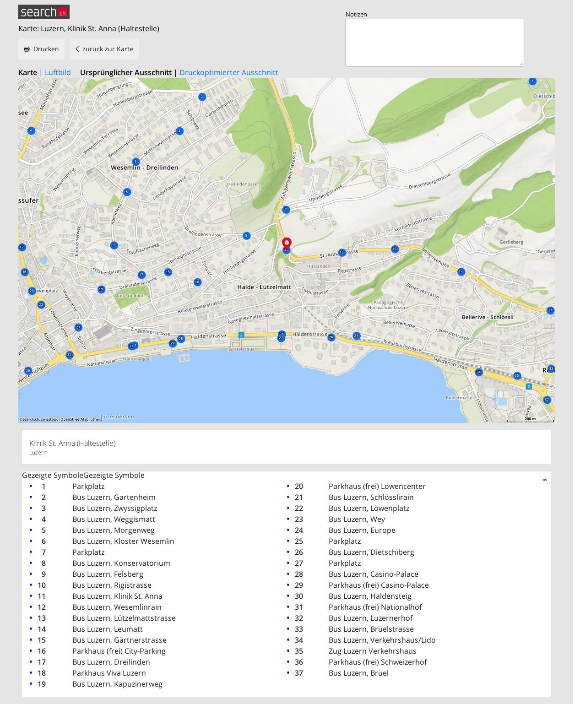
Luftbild (58, 72)
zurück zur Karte (107, 48)
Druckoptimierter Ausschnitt (228, 72)
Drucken (46, 48)
